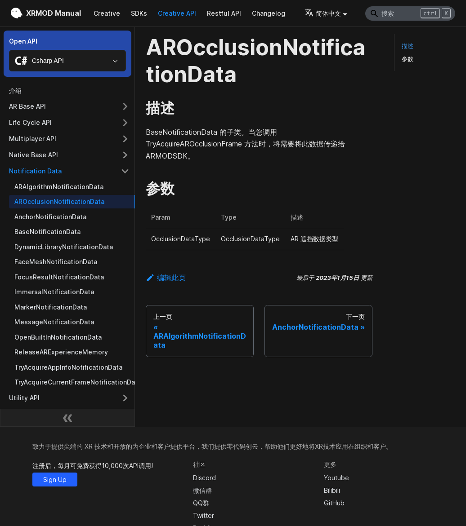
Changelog (268, 13)
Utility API (24, 398)
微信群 (202, 490)
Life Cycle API (30, 122)
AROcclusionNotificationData (59, 201)
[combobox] (67, 60)
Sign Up (55, 479)
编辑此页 (166, 277)
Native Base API (33, 155)
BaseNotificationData (47, 231)
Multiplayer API (32, 138)
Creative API (177, 13)
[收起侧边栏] (67, 418)
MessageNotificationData (54, 322)
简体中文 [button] (323, 13)
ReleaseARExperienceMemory (61, 352)
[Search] (410, 13)
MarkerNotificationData (50, 307)
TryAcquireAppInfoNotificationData (68, 367)
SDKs (139, 13)
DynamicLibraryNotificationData (63, 247)
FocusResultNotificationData (59, 277)
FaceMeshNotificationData (55, 261)
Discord (204, 478)
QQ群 (201, 503)
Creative (107, 13)
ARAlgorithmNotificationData (58, 186)
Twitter (203, 515)
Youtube (336, 478)
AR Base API (27, 106)
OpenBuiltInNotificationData (58, 337)
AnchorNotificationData (50, 217)
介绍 (15, 90)
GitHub (334, 503)
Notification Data (35, 171)
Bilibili (332, 490)
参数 (407, 59)
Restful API (224, 13)
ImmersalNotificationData (54, 292)
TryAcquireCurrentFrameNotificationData (74, 382)
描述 (407, 46)
